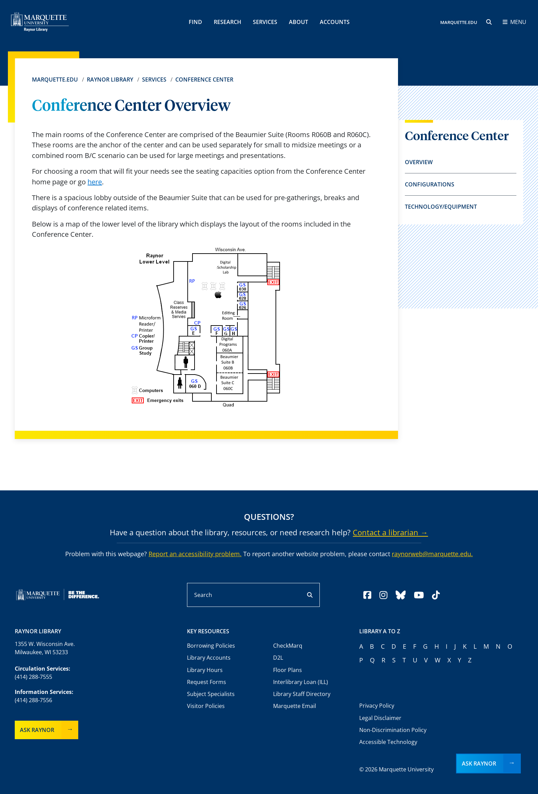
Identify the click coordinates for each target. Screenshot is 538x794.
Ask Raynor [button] (479, 763)
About (298, 22)
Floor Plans (287, 670)
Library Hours (205, 670)
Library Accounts (209, 657)
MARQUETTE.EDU (458, 22)
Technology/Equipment (441, 206)
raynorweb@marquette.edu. (432, 554)
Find (195, 22)
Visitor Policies (206, 706)
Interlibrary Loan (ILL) (300, 682)
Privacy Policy (376, 705)
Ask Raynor (37, 730)
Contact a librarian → (390, 532)
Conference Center (204, 79)
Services (265, 22)
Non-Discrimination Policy (392, 730)
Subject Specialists (211, 694)
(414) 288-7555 (33, 677)
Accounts (335, 22)
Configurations (429, 184)
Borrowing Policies (211, 645)
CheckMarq (287, 645)
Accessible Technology (388, 742)
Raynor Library (110, 79)
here (94, 181)
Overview (419, 162)
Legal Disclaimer (380, 718)
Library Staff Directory (301, 694)
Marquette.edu (55, 79)
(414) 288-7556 (33, 700)
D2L (278, 657)
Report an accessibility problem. (195, 554)
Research (227, 22)
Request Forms (206, 682)
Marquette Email (294, 706)
